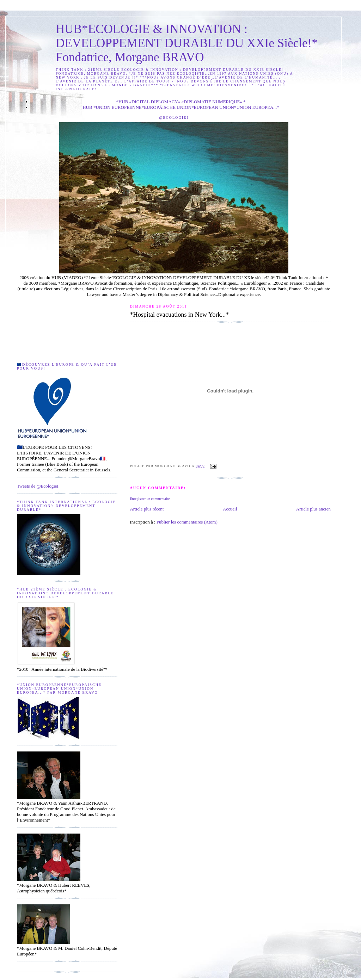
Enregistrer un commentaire (150, 499)
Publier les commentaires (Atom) (187, 522)
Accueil (230, 509)
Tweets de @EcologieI (38, 486)
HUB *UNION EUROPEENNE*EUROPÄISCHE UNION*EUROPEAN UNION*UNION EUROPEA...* (180, 107)
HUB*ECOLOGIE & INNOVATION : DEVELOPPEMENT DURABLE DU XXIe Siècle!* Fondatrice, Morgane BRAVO (187, 43)
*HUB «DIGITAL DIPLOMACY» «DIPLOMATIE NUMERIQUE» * (180, 101)
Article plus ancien (313, 509)
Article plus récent (147, 509)
